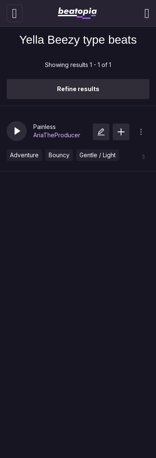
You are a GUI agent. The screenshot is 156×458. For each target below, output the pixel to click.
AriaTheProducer (56, 135)
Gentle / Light (97, 154)
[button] (17, 131)
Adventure (24, 154)
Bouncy (59, 154)
